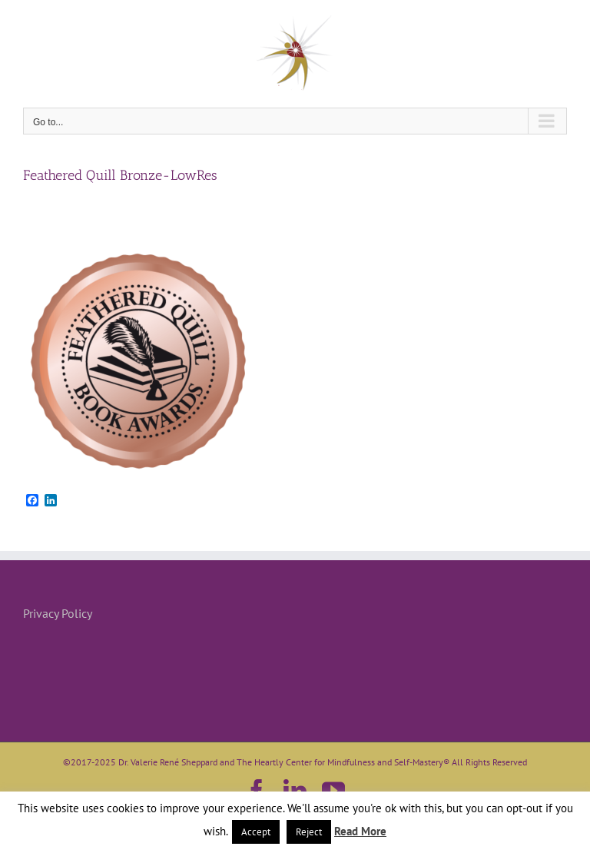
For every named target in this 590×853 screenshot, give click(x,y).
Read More (360, 831)
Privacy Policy (57, 613)
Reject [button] (309, 831)
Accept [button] (255, 831)
